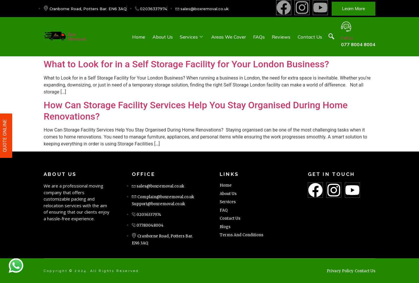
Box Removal (77, 37)
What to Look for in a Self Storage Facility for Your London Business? (186, 64)
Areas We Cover (229, 37)
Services (192, 37)
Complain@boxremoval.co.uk (165, 196)
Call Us (347, 38)
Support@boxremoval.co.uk (158, 203)
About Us (163, 37)
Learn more (353, 8)
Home (139, 37)
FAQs (259, 37)
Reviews (281, 37)
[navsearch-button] (331, 37)
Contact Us (310, 37)
